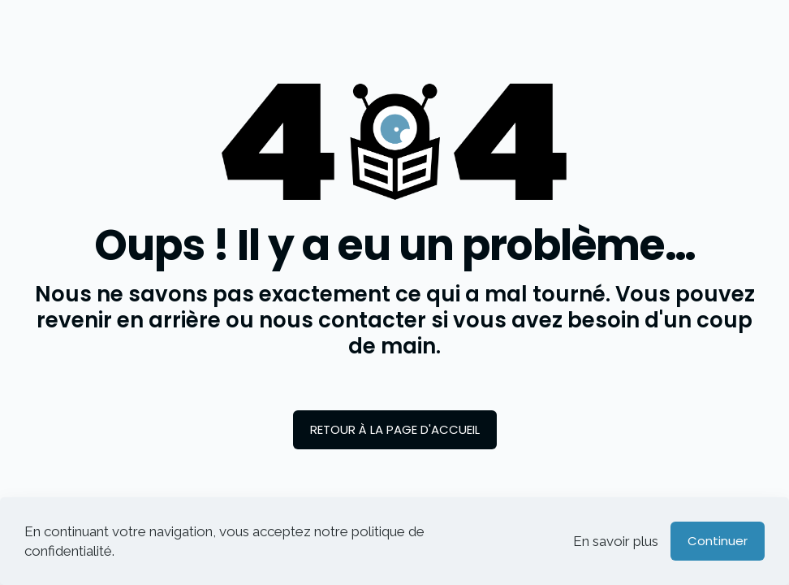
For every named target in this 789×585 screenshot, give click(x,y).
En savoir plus (615, 541)
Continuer (718, 540)
